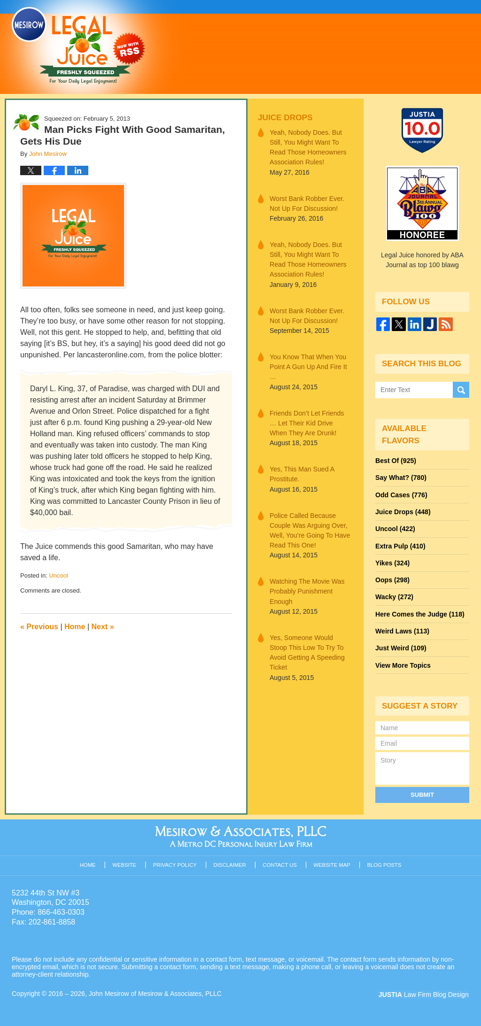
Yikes (392, 562)
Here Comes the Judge (419, 613)
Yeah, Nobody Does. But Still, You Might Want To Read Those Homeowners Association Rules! (308, 147)
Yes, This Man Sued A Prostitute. (302, 472)
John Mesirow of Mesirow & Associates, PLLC (156, 991)
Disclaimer (230, 862)
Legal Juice (78, 45)
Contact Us (280, 862)
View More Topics (402, 663)
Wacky (394, 596)
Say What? (400, 477)
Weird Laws (402, 629)
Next (103, 627)
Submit (422, 792)
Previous (39, 627)
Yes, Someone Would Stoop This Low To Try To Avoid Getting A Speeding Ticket (310, 645)
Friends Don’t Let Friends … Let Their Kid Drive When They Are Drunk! (310, 421)
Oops (392, 579)
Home (74, 627)
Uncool (58, 575)
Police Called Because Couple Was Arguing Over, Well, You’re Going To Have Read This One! (309, 528)
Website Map (332, 862)
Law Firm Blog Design (424, 992)
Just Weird (400, 646)
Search (461, 389)
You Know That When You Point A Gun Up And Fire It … (308, 365)
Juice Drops (285, 117)
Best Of (395, 460)
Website (125, 862)
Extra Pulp (400, 545)
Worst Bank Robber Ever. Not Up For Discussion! (307, 203)
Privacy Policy (175, 862)
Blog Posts (384, 862)
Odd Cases (401, 494)
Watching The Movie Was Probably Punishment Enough (307, 589)
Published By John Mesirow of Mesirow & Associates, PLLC (351, 46)
